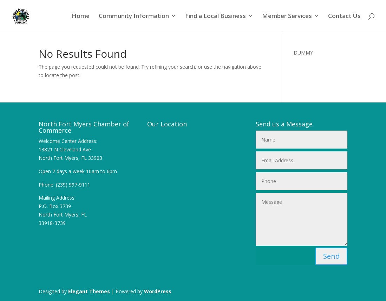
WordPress (157, 291)
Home (81, 16)
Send (331, 256)
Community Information (134, 16)
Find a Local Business (215, 16)
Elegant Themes (89, 291)
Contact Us (344, 16)
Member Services (287, 16)
